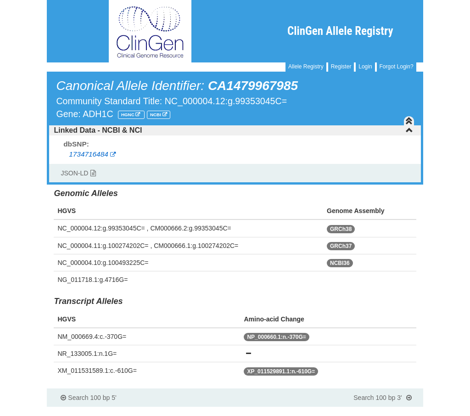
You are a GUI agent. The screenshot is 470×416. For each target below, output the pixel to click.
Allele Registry (306, 66)
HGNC (128, 114)
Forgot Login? (397, 66)
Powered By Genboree (378, 411)
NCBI (156, 114)
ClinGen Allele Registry (340, 31)
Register (341, 66)
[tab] (234, 130)
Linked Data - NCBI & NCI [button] (233, 130)
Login (365, 66)
